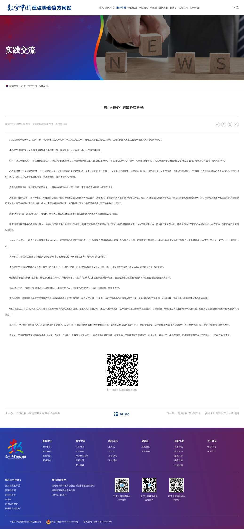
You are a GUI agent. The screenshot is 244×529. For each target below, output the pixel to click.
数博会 (173, 7)
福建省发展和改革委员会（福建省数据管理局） (74, 485)
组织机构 (178, 460)
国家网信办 (10, 495)
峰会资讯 (47, 456)
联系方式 (211, 451)
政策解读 (47, 451)
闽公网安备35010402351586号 (64, 522)
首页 (101, 7)
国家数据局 (10, 490)
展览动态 (145, 447)
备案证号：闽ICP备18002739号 (98, 522)
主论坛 (111, 447)
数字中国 (121, 7)
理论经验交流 (82, 456)
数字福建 (80, 465)
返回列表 (122, 414)
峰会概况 (132, 7)
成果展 (153, 7)
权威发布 (47, 460)
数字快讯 (47, 447)
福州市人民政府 (59, 495)
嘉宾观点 (112, 456)
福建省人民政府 (12, 508)
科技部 (8, 499)
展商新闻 (145, 451)
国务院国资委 (11, 504)
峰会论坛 (143, 7)
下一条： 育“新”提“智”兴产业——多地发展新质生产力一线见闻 (203, 413)
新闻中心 (110, 7)
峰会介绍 (211, 447)
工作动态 (80, 447)
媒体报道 (178, 456)
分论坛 (111, 451)
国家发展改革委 (12, 485)
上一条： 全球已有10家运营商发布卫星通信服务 (32, 413)
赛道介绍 (178, 451)
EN (234, 8)
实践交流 (43, 86)
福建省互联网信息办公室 (63, 490)
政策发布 (80, 451)
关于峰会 (194, 7)
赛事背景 (178, 447)
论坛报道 (112, 460)
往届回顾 (183, 7)
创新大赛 (163, 7)
